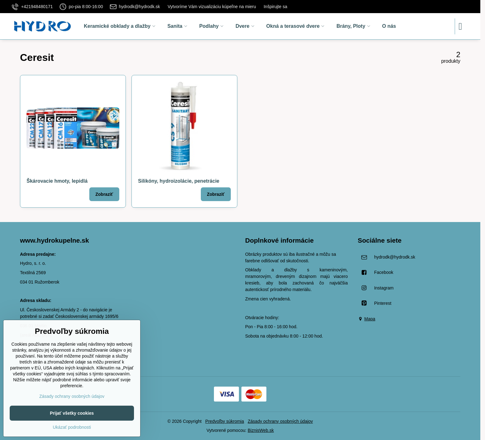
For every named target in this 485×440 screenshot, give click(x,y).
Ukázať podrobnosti (72, 427)
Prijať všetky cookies (72, 413)
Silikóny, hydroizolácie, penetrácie (178, 181)
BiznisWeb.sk (261, 430)
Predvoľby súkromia (224, 421)
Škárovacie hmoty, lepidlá (57, 181)
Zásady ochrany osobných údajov (280, 421)
